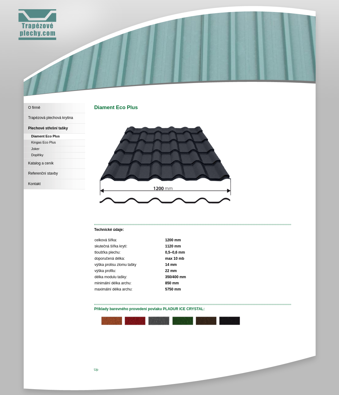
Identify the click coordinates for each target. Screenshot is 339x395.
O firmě (34, 107)
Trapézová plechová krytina (50, 118)
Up (96, 369)
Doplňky (37, 155)
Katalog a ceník (41, 163)
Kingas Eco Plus (43, 142)
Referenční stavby (43, 173)
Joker (35, 149)
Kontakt (34, 184)
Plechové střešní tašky (48, 128)
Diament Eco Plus (45, 136)
